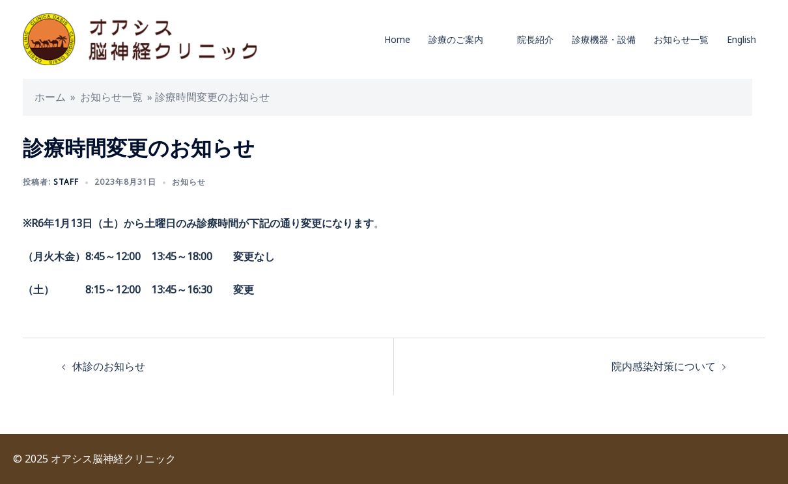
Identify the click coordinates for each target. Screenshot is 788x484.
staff (66, 181)
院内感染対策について (664, 366)
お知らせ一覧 (681, 39)
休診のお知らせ (108, 366)
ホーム (50, 97)
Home (397, 39)
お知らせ (189, 181)
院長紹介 (535, 39)
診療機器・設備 (604, 39)
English (741, 39)
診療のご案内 (456, 39)
